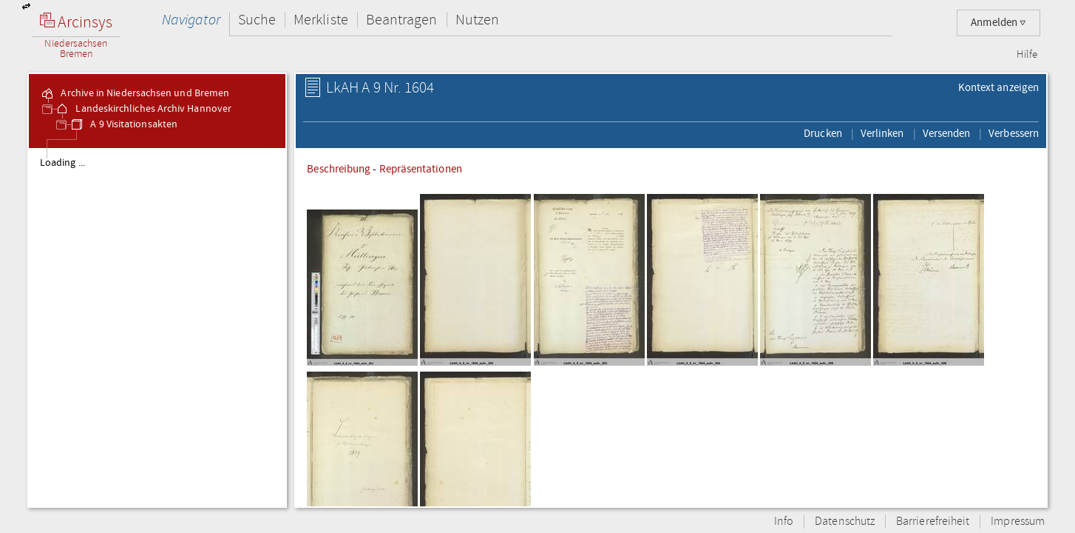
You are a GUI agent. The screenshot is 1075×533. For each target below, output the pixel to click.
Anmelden (998, 23)
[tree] (157, 327)
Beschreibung (338, 168)
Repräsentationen (420, 168)
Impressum (1018, 521)
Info (783, 521)
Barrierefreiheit (932, 521)
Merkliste (321, 19)
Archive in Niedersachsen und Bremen (134, 93)
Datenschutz (845, 521)
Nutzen (477, 19)
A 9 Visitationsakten (123, 124)
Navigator (191, 19)
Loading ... (62, 163)
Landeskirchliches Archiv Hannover (143, 108)
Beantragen (402, 19)
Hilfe (1027, 54)
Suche (257, 19)
